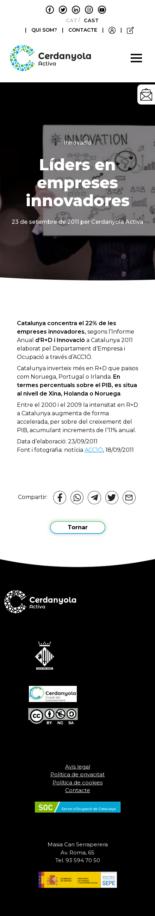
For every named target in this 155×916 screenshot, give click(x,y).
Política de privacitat (77, 774)
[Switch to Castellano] (89, 20)
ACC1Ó (94, 450)
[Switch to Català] (69, 20)
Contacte (77, 790)
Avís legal (77, 766)
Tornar (78, 527)
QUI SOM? (44, 30)
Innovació (78, 142)
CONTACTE (82, 30)
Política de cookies (77, 782)
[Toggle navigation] (136, 58)
